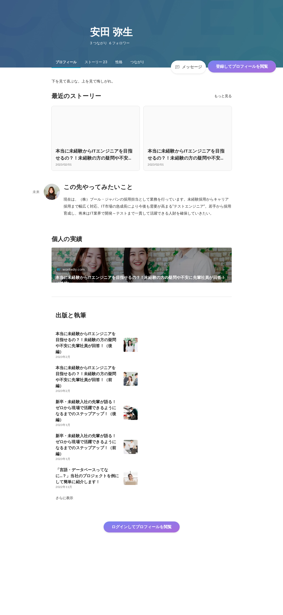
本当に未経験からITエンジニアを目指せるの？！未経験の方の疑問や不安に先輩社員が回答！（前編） (94, 321)
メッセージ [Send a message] (188, 67)
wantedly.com (72, 269)
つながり (137, 62)
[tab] (66, 62)
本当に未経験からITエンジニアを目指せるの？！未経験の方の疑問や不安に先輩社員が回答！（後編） (140, 280)
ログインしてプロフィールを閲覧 (142, 578)
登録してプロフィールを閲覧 (242, 66)
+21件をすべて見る (187, 314)
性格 (118, 62)
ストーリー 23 (96, 62)
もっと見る (223, 96)
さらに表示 (64, 548)
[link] (142, 272)
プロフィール (66, 62)
